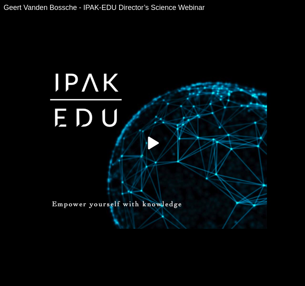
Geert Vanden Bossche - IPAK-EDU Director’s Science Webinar (104, 8)
